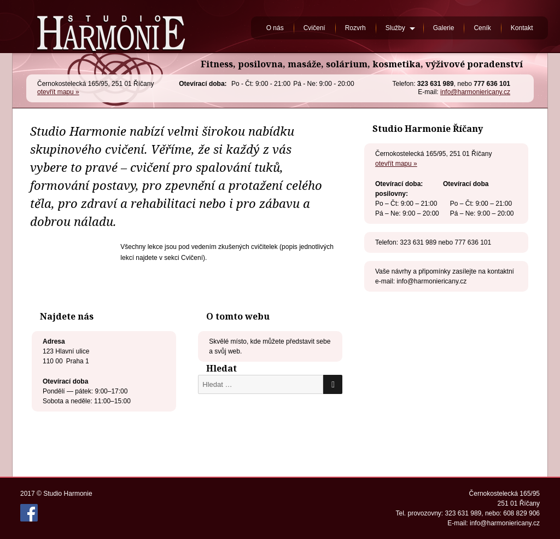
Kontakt (522, 28)
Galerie (443, 28)
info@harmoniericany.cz (475, 92)
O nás (275, 28)
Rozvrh (355, 28)
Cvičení (314, 28)
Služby (395, 28)
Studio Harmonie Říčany (111, 26)
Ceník (482, 28)
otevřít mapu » (58, 92)
